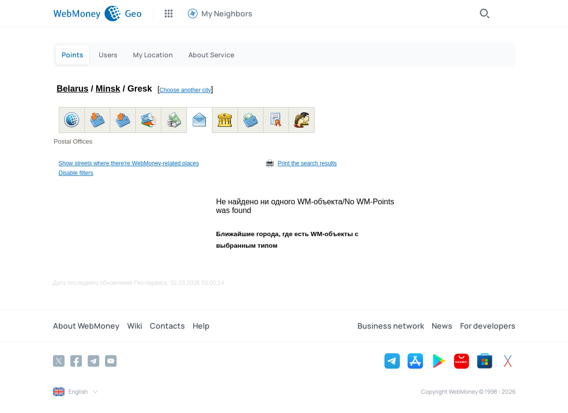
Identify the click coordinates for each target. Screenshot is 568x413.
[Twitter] (59, 361)
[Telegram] (93, 361)
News (442, 325)
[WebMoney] (87, 13)
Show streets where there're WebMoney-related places (129, 163)
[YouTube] (111, 361)
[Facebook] (76, 361)
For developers (487, 325)
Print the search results (307, 163)
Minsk (108, 88)
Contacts (167, 325)
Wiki (134, 325)
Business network (390, 325)
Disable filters (76, 173)
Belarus (73, 88)
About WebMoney (86, 325)
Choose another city (185, 90)
